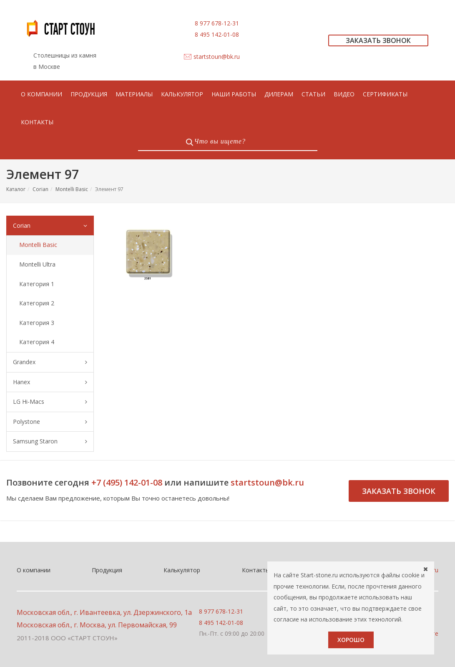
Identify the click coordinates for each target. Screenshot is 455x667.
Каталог (15, 189)
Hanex (50, 382)
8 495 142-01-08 (217, 34)
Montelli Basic (71, 189)
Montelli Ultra (37, 264)
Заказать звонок (398, 491)
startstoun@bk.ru (217, 56)
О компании (33, 570)
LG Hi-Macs (50, 402)
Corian (40, 189)
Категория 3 (36, 323)
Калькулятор (181, 570)
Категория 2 (36, 303)
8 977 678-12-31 (217, 23)
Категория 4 (36, 342)
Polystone (50, 422)
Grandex (50, 362)
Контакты (256, 570)
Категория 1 (36, 284)
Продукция (107, 570)
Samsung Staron (50, 441)
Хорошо (351, 640)
